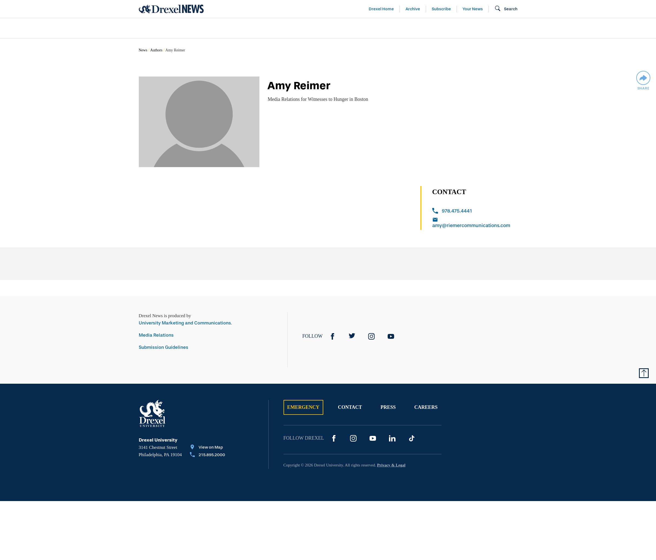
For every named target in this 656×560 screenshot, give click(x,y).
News (143, 50)
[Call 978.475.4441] (475, 211)
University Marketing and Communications (185, 323)
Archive (413, 8)
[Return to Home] (171, 9)
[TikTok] (411, 438)
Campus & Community (529, 28)
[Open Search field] (506, 9)
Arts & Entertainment (170, 28)
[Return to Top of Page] (644, 373)
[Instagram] (371, 336)
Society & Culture (457, 28)
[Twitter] (352, 336)
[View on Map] (207, 448)
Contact (350, 407)
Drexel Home (381, 8)
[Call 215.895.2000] (207, 455)
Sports (584, 28)
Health (405, 28)
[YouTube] (391, 336)
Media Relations (156, 335)
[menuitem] (170, 28)
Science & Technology (249, 28)
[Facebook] (332, 336)
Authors (156, 50)
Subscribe (441, 8)
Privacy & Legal (391, 465)
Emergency (303, 407)
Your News (473, 8)
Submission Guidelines (163, 347)
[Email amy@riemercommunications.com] (475, 223)
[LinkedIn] (392, 438)
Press (388, 407)
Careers (425, 407)
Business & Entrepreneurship (338, 28)
